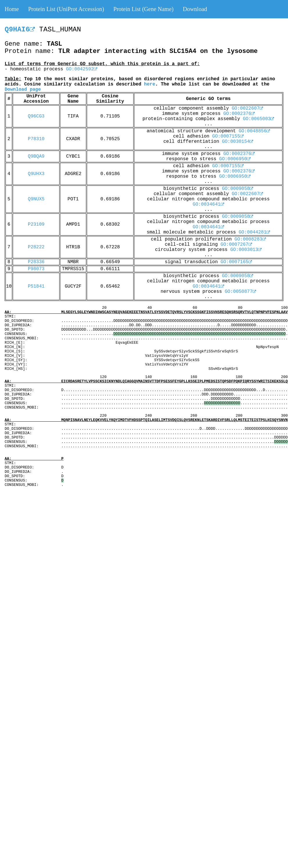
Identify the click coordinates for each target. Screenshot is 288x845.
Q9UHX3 (36, 174)
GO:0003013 (246, 249)
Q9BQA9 (36, 156)
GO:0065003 (258, 119)
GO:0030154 (237, 141)
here (149, 84)
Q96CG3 (36, 116)
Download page (23, 89)
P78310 (36, 139)
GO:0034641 (208, 204)
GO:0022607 (247, 108)
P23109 (36, 224)
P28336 (36, 262)
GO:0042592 (81, 69)
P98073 (36, 269)
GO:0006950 (235, 159)
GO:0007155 (228, 136)
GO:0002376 (239, 113)
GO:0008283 (250, 239)
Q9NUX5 (36, 199)
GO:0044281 (254, 232)
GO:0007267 (236, 244)
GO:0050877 (240, 291)
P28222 (36, 247)
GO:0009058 (237, 188)
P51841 (36, 286)
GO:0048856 (254, 131)
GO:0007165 (236, 262)
